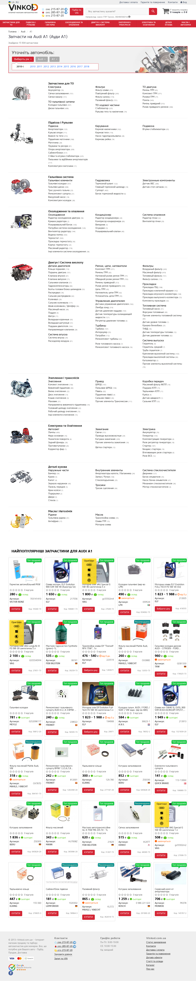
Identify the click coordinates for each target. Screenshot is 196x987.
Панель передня (57, 486)
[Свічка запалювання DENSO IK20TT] (134, 816)
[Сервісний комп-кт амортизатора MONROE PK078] (170, 879)
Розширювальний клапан (108, 231)
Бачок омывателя (152, 476)
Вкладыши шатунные (59, 322)
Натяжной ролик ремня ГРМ (110, 275)
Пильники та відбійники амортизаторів (68, 159)
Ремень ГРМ (101, 272)
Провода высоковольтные (108, 435)
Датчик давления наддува (108, 310)
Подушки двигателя (58, 326)
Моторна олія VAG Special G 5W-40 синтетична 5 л (97, 586)
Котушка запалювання (130, 769)
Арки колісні (54, 490)
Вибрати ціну (163, 609)
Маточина (53, 142)
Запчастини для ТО (61, 83)
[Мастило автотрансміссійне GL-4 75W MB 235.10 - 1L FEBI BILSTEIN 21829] (98, 816)
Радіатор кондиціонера (107, 218)
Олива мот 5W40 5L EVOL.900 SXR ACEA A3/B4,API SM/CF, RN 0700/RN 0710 (170, 711)
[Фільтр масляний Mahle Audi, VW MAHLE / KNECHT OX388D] (134, 632)
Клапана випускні (57, 279)
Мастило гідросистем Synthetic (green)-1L (57, 648)
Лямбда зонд (102, 307)
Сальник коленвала (58, 302)
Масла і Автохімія (60, 511)
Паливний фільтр (104, 100)
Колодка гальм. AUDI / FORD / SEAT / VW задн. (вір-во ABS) (134, 711)
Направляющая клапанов (61, 329)
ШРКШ (98, 384)
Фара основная (56, 435)
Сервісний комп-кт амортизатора (164, 895)
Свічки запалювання (58, 93)
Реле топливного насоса (108, 343)
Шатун (51, 316)
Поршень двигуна (57, 272)
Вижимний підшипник (59, 388)
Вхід (184, 2)
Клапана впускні (57, 275)
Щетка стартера (103, 447)
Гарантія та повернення (153, 2)
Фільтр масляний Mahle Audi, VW (133, 648)
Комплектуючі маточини (61, 166)
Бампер (52, 473)
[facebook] (10, 979)
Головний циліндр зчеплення (63, 408)
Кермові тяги (102, 132)
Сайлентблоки (55, 152)
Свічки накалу (55, 96)
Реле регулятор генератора (157, 442)
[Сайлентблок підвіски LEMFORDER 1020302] (61, 879)
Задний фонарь (56, 442)
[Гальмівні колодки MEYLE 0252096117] (25, 694)
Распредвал (54, 292)
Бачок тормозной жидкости (109, 193)
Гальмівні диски (56, 187)
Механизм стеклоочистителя (158, 483)
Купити (16, 609)
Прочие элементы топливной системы (162, 315)
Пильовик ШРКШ (104, 388)
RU (17, 2)
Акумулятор (54, 90)
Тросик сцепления (104, 488)
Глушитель (148, 343)
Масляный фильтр (152, 272)
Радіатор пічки (150, 218)
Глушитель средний (153, 347)
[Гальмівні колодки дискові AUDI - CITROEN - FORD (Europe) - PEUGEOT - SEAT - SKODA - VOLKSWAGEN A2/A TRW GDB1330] (170, 632)
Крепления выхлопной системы (159, 353)
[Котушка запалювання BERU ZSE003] (25, 816)
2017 (79, 66)
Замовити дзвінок (63, 960)
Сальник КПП (150, 401)
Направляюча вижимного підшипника (67, 404)
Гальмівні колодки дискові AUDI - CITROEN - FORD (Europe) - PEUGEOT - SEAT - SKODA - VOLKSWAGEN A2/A (169, 648)
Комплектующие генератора (157, 439)
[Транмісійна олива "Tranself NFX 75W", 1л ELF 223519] (98, 632)
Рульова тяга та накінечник (109, 111)
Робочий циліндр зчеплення (62, 411)
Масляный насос (57, 309)
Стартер (147, 445)
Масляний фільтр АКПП (155, 384)
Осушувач (100, 228)
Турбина (99, 328)
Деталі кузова (57, 467)
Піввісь (99, 391)
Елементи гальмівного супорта (166, 770)
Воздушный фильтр (153, 269)
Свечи (98, 432)
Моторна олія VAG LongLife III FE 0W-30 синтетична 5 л (25, 648)
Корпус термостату (58, 244)
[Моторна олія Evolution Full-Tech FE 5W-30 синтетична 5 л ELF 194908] (98, 695)
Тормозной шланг (104, 183)
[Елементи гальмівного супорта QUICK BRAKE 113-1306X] (170, 754)
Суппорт (99, 190)
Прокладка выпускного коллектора (161, 297)
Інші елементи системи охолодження (67, 251)
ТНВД (146, 328)
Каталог (150, 971)
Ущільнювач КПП (151, 391)
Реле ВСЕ (148, 455)
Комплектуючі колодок (60, 200)
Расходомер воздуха (59, 341)
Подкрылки (54, 493)
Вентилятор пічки (152, 221)
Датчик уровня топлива (155, 322)
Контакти (172, 2)
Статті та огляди (154, 967)
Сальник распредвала (59, 296)
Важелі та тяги (56, 136)
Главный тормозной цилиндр (110, 187)
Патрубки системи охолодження (65, 228)
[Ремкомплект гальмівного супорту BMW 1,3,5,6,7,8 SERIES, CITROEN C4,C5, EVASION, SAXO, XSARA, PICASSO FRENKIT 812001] (61, 755)
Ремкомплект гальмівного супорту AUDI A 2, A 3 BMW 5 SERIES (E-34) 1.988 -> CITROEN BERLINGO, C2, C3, (61, 711)
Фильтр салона (150, 279)
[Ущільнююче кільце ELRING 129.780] (98, 754)
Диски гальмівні (56, 108)
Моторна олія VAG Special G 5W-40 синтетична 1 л (169, 833)
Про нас (150, 975)
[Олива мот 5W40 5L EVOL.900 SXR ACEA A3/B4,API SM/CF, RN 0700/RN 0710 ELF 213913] (170, 696)
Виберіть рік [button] (22, 59)
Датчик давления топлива (156, 335)
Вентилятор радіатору (60, 231)
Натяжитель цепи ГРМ (107, 292)
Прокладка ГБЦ (151, 287)
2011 (39, 66)
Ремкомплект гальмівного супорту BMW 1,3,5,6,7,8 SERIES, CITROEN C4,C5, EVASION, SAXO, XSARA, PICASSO (59, 770)
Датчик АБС (149, 183)
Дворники (148, 473)
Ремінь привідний (152, 103)
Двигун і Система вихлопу (65, 262)
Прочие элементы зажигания (110, 442)
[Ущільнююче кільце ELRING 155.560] (25, 879)
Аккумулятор (149, 432)
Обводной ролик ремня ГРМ (109, 279)
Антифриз (53, 521)
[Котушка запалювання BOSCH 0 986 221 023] (134, 879)
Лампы (52, 432)
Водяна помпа (55, 234)
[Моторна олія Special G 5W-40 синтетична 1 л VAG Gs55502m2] (170, 816)
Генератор (148, 435)
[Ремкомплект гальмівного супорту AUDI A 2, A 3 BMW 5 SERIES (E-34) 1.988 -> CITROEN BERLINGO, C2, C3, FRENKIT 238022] (61, 695)
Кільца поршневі (56, 269)
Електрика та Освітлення (65, 426)
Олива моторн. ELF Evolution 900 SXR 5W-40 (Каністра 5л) (61, 586)
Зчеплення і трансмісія (63, 378)
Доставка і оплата (128, 2)
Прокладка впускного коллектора (160, 294)
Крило (51, 476)
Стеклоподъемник (105, 480)
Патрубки (100, 335)
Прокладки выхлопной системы (159, 357)
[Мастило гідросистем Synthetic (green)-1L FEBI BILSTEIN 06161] (61, 633)
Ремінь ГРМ (149, 90)
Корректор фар (56, 449)
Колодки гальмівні (57, 105)
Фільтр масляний (55, 832)
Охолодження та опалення (66, 211)
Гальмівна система (61, 177)
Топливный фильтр (152, 275)
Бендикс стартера (152, 449)
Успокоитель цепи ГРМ (107, 296)
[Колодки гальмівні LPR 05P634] (134, 569)
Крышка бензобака (152, 325)
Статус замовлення (156, 948)
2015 (66, 66)
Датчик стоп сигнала (153, 187)
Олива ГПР (101, 521)
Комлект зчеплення (58, 384)
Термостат (54, 238)
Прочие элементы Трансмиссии (111, 401)
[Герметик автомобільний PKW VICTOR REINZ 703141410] (25, 570)
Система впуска (56, 337)
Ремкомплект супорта (59, 193)
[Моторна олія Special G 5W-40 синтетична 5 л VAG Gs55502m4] (98, 570)
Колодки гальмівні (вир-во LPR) (132, 586)
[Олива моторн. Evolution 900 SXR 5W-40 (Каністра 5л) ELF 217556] (61, 570)
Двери (51, 497)
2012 (45, 66)
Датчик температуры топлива (158, 332)
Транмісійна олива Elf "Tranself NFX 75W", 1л (94, 648)
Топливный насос (152, 308)
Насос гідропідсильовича (108, 136)
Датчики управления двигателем (112, 304)
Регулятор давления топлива (110, 320)
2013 (52, 66)
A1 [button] (53, 59)
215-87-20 (53, 9)
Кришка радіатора (57, 221)
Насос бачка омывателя (155, 480)
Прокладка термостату (60, 241)
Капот (51, 480)
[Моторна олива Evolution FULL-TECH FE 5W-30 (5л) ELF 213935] (170, 569)
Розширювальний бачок (60, 224)
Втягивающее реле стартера (157, 452)
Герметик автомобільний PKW (25, 585)
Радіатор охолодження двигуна (64, 218)
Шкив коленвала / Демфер (62, 306)
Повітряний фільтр (105, 93)
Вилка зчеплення (57, 391)
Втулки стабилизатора (154, 129)
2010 (32, 66)
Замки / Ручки (102, 476)
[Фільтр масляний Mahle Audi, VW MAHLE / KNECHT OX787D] (25, 754)
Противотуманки (57, 445)
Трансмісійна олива (105, 517)
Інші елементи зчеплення (61, 414)
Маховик (53, 401)
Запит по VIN (61, 964)
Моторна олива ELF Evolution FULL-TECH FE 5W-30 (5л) (170, 586)
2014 (59, 66)
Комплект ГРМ (150, 93)
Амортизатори (56, 129)
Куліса (146, 394)
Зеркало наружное (58, 483)
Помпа (146, 100)
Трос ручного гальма (59, 190)
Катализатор (149, 360)
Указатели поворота (59, 439)
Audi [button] (41, 59)
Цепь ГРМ (100, 289)
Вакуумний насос (57, 197)
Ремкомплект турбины (107, 339)
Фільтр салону (102, 96)
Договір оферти (154, 963)
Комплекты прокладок (154, 300)
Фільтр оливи (102, 90)
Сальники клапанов (58, 282)
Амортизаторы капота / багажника (113, 473)
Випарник (100, 224)
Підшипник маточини (59, 139)
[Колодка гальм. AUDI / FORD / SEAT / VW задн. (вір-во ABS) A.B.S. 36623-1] (134, 694)
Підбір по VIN (76, 12)
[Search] (151, 11)
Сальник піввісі (103, 398)
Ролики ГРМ (149, 96)
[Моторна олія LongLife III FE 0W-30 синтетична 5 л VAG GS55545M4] (25, 633)
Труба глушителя (151, 350)
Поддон (52, 312)
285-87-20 (53, 12)
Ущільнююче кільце (92, 769)
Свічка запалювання (129, 832)
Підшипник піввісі (104, 394)
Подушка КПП (150, 388)
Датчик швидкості (152, 398)
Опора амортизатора (59, 149)
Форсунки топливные (153, 312)
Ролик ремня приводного (108, 286)
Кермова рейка (103, 139)
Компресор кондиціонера (108, 221)
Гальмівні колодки (57, 183)
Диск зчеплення (56, 394)
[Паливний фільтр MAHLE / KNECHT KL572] (98, 879)
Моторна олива (103, 524)
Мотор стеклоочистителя (156, 486)
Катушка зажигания (105, 439)
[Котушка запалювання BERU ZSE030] (134, 754)
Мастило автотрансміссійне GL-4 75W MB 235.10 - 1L (97, 833)
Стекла (52, 500)
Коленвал (53, 299)
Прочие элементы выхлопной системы (162, 363)
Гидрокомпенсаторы (59, 286)
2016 (72, 66)
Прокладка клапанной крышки (158, 290)
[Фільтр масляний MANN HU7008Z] (61, 816)
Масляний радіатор (58, 248)
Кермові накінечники (106, 129)
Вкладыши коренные (59, 319)
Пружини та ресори (58, 146)
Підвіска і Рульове (60, 122)
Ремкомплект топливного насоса (112, 347)
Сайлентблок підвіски (57, 894)
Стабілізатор (102, 108)
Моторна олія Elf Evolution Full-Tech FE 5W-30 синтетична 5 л (96, 711)
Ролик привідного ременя (156, 107)
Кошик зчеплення (57, 398)
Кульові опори (55, 132)
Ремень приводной (105, 282)
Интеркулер (101, 332)
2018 (86, 66)
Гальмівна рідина (57, 517)
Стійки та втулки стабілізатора (64, 156)
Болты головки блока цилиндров (65, 289)
